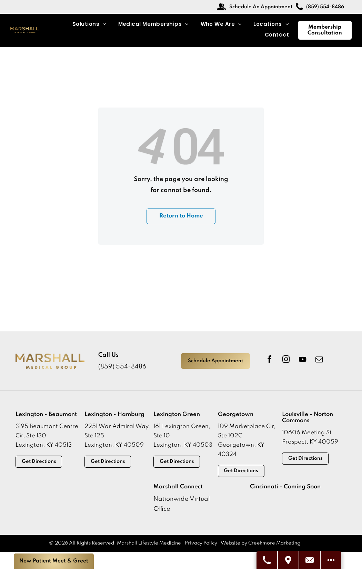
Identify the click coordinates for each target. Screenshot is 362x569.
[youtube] (302, 360)
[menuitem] (89, 24)
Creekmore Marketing (274, 543)
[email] (318, 360)
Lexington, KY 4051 (42, 445)
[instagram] (285, 360)
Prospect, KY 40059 (310, 442)
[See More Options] (331, 560)
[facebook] (269, 360)
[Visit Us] (288, 560)
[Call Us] (267, 560)
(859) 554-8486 (122, 367)
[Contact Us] (310, 560)
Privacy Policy (201, 543)
